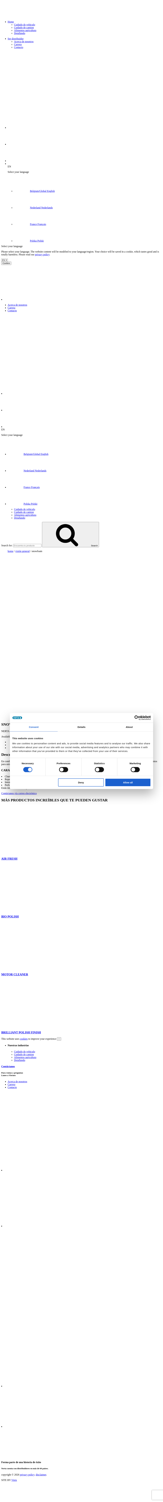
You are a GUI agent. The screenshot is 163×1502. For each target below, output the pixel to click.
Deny (81, 782)
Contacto (18, 47)
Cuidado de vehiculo (24, 24)
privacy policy (42, 254)
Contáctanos (8, 1066)
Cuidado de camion (24, 27)
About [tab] (129, 727)
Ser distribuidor (16, 38)
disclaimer (41, 1474)
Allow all (128, 782)
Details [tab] (81, 727)
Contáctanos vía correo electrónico (19, 793)
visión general (22, 551)
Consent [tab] (34, 727)
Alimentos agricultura (25, 30)
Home (11, 21)
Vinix (14, 1480)
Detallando (19, 33)
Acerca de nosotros (24, 41)
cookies (24, 1038)
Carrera (18, 44)
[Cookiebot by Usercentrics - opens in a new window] (137, 717)
